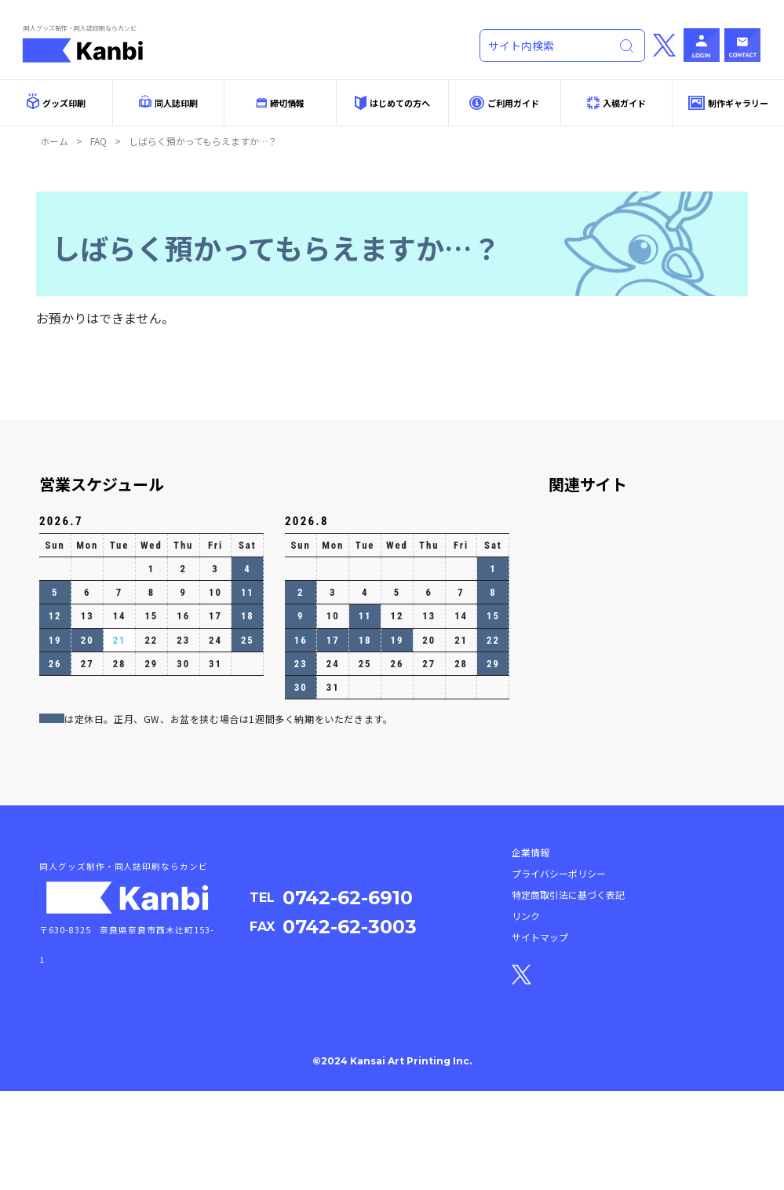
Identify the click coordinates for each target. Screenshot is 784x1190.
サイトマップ (540, 1036)
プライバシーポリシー (559, 973)
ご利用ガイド (504, 103)
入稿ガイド (616, 103)
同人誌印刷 (168, 102)
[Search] (551, 45)
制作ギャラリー (728, 103)
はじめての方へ (392, 102)
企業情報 (530, 951)
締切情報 (280, 103)
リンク (526, 1015)
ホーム (54, 141)
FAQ (98, 141)
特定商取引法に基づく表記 (568, 994)
